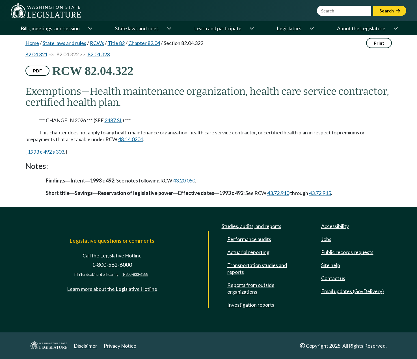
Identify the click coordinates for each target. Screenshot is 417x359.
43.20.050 (184, 180)
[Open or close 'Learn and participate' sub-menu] (251, 28)
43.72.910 (278, 193)
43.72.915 (320, 193)
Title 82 (116, 43)
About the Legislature (361, 28)
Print (379, 43)
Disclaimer (85, 346)
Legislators (289, 28)
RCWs (97, 43)
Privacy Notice (120, 346)
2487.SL (113, 120)
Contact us (333, 278)
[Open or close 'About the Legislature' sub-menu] (395, 28)
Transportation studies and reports (257, 268)
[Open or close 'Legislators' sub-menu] (311, 28)
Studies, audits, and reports (251, 226)
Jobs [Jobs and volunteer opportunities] (326, 239)
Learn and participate (217, 28)
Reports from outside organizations (251, 288)
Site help (330, 265)
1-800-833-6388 (135, 274)
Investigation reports (250, 305)
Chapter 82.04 (144, 43)
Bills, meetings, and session (50, 28)
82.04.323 (99, 54)
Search (389, 10)
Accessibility (335, 226)
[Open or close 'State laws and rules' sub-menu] (168, 28)
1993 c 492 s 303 (46, 152)
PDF (37, 70)
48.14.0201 (130, 139)
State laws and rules (137, 28)
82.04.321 (36, 54)
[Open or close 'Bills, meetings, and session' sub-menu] (90, 28)
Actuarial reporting (248, 252)
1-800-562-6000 (112, 264)
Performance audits (249, 239)
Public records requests (347, 252)
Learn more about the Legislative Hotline (112, 289)
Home (32, 43)
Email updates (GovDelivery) (352, 291)
